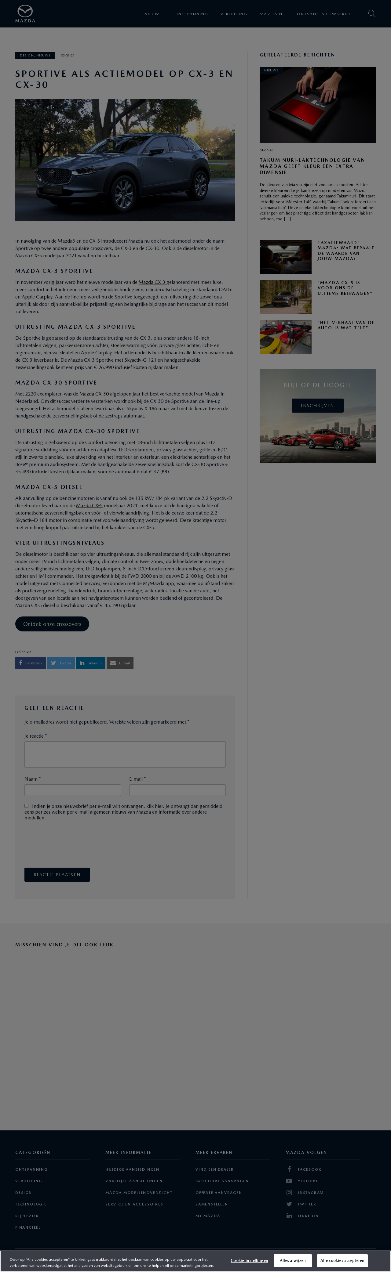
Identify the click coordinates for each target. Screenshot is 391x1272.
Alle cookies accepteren (342, 1260)
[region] (195, 1261)
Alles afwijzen (293, 1260)
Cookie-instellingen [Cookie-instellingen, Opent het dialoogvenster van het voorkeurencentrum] (249, 1260)
